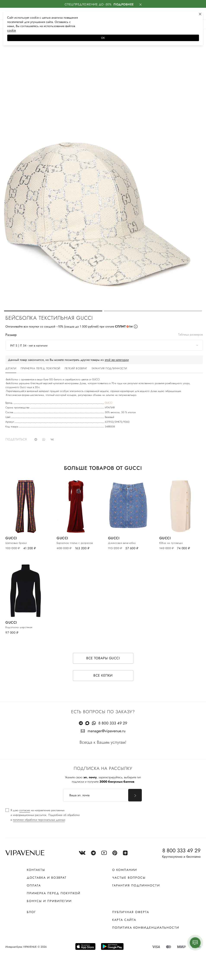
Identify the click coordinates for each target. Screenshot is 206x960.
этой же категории (117, 360)
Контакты (36, 870)
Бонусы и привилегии (49, 901)
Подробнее (123, 4)
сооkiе (11, 30)
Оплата (34, 885)
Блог (31, 912)
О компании (124, 870)
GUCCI (108, 403)
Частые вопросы (129, 877)
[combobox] (104, 345)
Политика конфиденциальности (145, 927)
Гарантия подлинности (136, 885)
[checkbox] (42, 815)
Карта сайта (124, 920)
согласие (24, 810)
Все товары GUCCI (103, 658)
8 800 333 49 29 (112, 723)
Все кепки (103, 675)
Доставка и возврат (47, 877)
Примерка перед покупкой (53, 893)
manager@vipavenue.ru (106, 731)
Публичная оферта (130, 912)
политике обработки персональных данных (39, 820)
